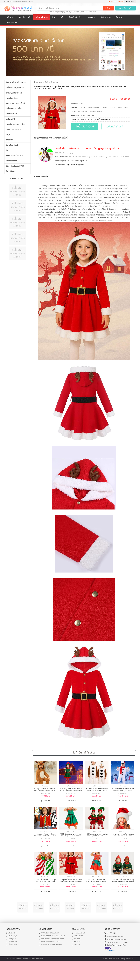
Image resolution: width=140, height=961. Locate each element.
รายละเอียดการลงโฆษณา (49, 942)
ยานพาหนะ (10, 140)
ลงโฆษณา (92, 17)
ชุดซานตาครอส (86, 119)
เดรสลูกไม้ (77, 12)
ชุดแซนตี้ (97, 119)
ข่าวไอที (76, 945)
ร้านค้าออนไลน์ (78, 933)
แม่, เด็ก (9, 135)
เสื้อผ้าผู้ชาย (69, 12)
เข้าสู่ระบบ (130, 1)
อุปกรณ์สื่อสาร (11, 161)
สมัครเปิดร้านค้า (125, 8)
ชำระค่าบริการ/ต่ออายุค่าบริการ (51, 939)
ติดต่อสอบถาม (12, 23)
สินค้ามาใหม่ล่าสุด (51, 82)
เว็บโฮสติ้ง (76, 939)
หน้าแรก (10, 17)
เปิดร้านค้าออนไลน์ (116, 1)
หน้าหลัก (38, 82)
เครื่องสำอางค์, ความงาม (15, 88)
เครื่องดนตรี (10, 119)
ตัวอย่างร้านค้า (58, 17)
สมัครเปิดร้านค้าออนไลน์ (49, 933)
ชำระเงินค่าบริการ (75, 17)
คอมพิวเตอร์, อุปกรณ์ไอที (15, 103)
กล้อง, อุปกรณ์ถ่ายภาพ (14, 155)
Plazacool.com (114, 959)
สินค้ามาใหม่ (106, 17)
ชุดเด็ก (77, 119)
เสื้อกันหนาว (11, 942)
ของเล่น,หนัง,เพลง (12, 98)
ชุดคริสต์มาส (105, 119)
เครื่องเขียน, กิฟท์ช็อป (14, 108)
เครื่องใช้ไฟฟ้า (11, 114)
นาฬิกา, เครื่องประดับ (14, 93)
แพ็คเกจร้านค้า (42, 17)
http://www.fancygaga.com (75, 164)
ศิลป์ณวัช (76, 942)
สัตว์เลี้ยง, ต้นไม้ (12, 145)
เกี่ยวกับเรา (120, 17)
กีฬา (7, 150)
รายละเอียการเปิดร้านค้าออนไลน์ (52, 936)
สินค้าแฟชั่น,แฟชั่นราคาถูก (16, 82)
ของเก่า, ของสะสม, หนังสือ (15, 124)
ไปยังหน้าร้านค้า (115, 126)
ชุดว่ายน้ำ (84, 12)
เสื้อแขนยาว (11, 945)
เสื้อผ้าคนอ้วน (92, 12)
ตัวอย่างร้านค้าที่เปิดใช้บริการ (50, 945)
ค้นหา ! (108, 8)
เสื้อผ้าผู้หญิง (62, 12)
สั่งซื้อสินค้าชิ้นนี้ (85, 126)
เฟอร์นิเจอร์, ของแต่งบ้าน (15, 129)
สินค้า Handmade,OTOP (15, 166)
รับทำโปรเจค (77, 936)
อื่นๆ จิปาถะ (10, 171)
